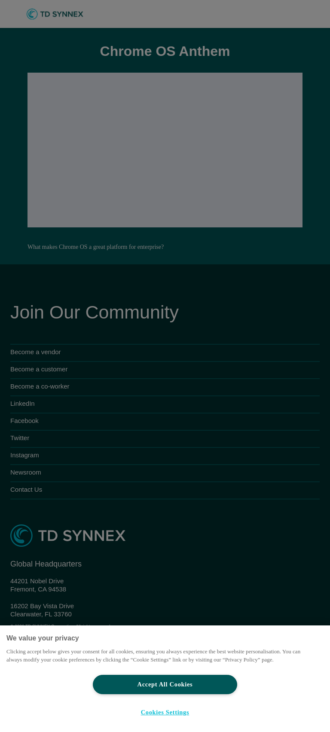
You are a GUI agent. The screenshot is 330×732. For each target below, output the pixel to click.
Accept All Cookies (165, 684)
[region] (165, 678)
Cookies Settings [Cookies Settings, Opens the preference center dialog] (165, 712)
